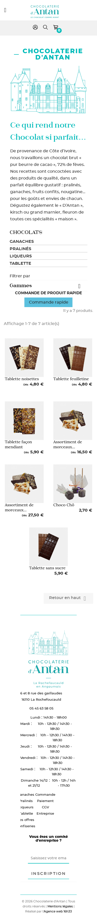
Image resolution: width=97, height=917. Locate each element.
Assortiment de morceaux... (67, 444)
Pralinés (20, 249)
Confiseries (26, 826)
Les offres (26, 820)
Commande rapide (48, 302)
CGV (45, 807)
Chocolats (26, 232)
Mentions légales (60, 906)
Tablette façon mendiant (18, 444)
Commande (45, 794)
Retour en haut (68, 598)
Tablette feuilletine (71, 378)
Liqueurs (21, 256)
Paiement (45, 801)
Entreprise (45, 813)
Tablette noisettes (22, 378)
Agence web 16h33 (58, 911)
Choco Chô (63, 504)
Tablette (20, 263)
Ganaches (22, 242)
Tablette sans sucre (47, 567)
